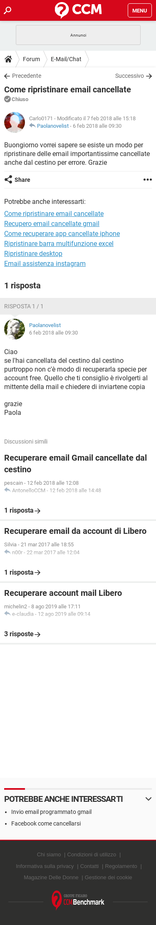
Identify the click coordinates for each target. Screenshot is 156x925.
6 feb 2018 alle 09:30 (97, 126)
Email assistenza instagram (45, 264)
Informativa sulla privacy (45, 866)
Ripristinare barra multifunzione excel (59, 244)
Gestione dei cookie (108, 877)
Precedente (26, 75)
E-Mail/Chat (66, 59)
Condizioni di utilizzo (91, 854)
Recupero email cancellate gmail (51, 224)
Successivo (129, 75)
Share (22, 179)
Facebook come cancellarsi (46, 823)
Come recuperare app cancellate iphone (62, 234)
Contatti (89, 866)
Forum (31, 59)
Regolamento (121, 866)
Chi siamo (49, 854)
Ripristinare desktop (33, 254)
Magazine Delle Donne (51, 877)
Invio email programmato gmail (51, 811)
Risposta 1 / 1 (24, 306)
